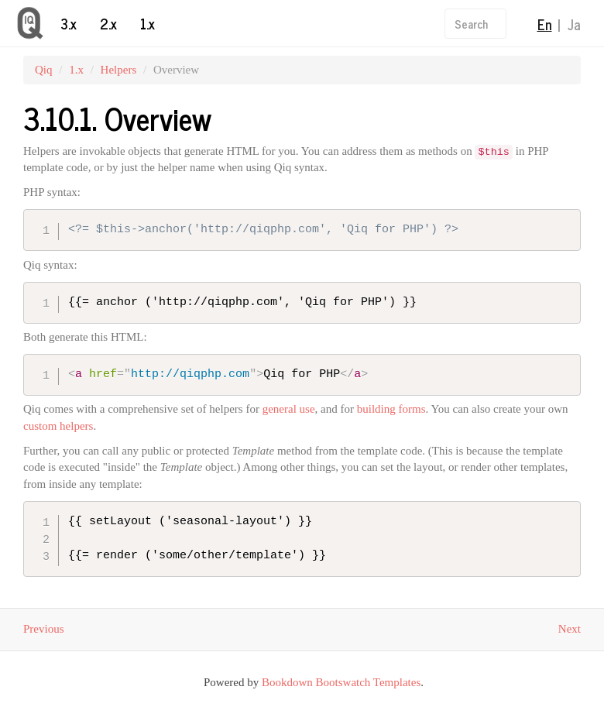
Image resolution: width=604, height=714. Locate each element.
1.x (147, 23)
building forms (391, 409)
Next (569, 629)
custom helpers (58, 426)
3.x (68, 23)
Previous (43, 629)
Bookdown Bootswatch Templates (341, 682)
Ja (574, 24)
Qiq (44, 70)
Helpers (119, 70)
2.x (108, 23)
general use (289, 409)
